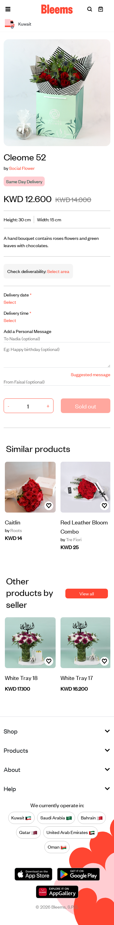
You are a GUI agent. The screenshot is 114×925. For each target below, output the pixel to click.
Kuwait (21, 818)
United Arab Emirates (71, 832)
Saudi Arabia (56, 818)
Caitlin (12, 522)
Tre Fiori (70, 539)
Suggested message (90, 374)
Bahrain (92, 818)
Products (16, 750)
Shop (11, 731)
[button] (8, 9)
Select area (57, 271)
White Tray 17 (76, 677)
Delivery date (18, 294)
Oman (57, 847)
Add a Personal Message (27, 331)
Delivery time (17, 313)
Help (10, 788)
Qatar (28, 832)
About (12, 769)
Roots (13, 530)
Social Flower (22, 168)
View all (86, 593)
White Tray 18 (21, 677)
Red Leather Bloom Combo (84, 526)
